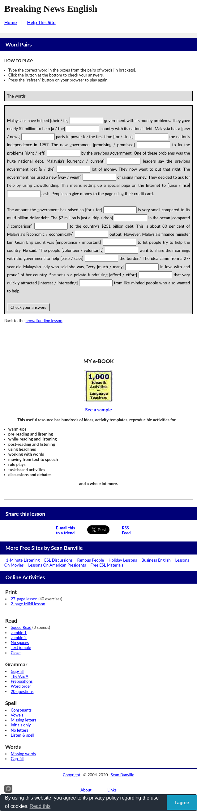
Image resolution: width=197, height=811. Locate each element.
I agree (182, 802)
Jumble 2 (19, 637)
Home (10, 22)
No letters (19, 730)
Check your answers (28, 307)
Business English (156, 560)
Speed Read (21, 627)
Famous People (90, 560)
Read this (40, 806)
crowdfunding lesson (44, 320)
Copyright (71, 774)
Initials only (21, 724)
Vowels (17, 714)
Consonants (21, 710)
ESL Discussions (58, 560)
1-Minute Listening (23, 560)
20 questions (22, 691)
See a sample (98, 409)
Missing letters (23, 719)
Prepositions (22, 681)
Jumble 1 (19, 632)
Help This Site (41, 22)
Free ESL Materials (107, 565)
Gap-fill (17, 671)
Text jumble (21, 647)
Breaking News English (50, 8)
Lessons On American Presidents (57, 565)
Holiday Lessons (123, 560)
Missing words (23, 753)
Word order (21, 686)
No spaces (20, 642)
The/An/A (19, 676)
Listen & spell (22, 735)
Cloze (16, 652)
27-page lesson (24, 598)
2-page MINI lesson (28, 603)
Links (112, 789)
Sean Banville (122, 774)
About (86, 789)
